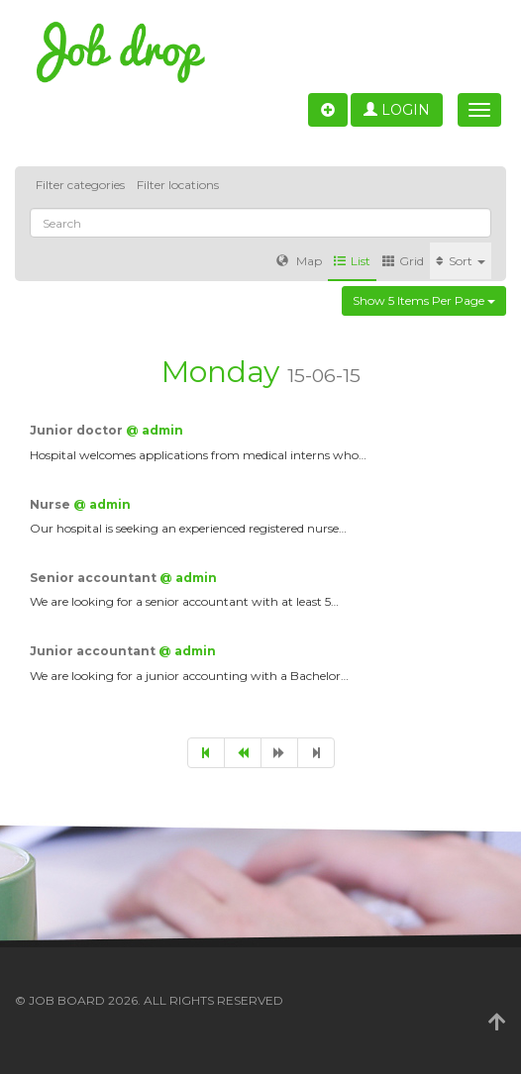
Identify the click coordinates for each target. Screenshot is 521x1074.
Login (397, 110)
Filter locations (178, 184)
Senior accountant (94, 577)
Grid (403, 260)
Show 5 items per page (424, 300)
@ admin (154, 430)
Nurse (51, 504)
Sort (460, 260)
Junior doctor (78, 430)
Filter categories (80, 184)
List (352, 260)
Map (299, 260)
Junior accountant (94, 650)
